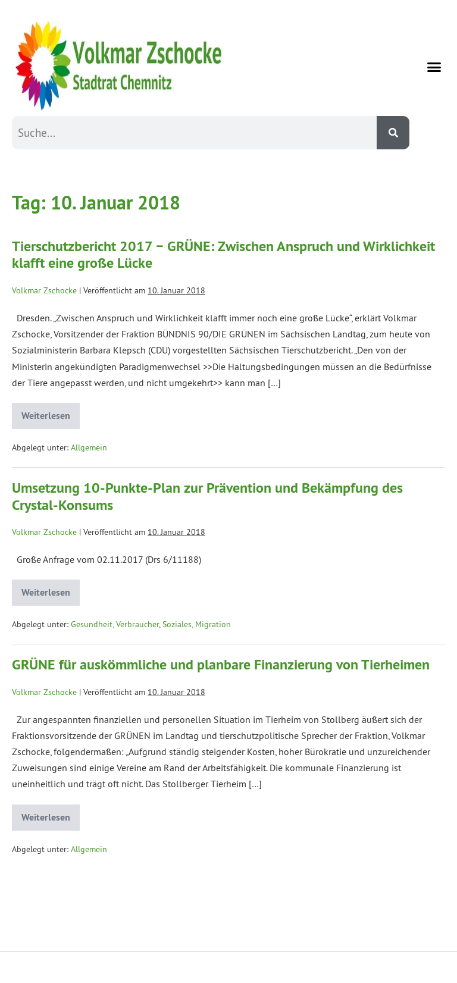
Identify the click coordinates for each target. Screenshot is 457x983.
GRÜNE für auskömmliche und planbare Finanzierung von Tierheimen (221, 664)
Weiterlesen (50, 412)
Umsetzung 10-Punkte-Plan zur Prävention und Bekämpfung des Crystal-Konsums (207, 496)
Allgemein (89, 447)
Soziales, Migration (196, 624)
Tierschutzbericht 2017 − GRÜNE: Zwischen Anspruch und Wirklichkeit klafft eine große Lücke (223, 255)
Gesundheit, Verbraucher (115, 624)
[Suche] (393, 132)
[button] (434, 67)
